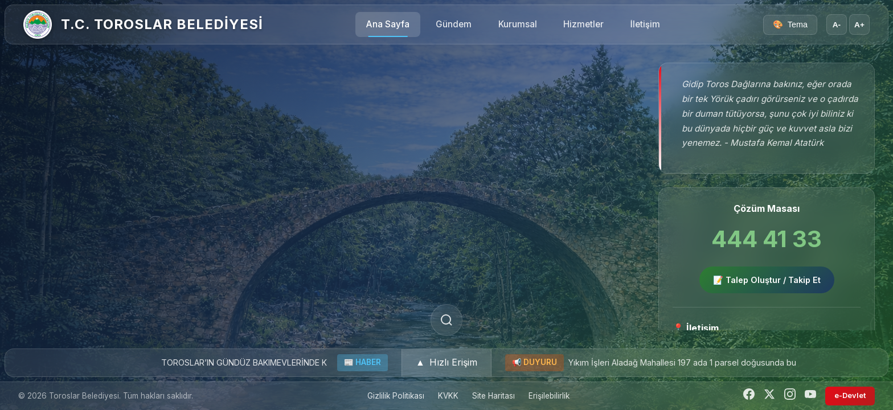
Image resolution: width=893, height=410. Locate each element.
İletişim (645, 24)
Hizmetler (583, 24)
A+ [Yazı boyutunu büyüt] (859, 24)
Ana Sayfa (387, 24)
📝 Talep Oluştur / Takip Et (767, 280)
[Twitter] (769, 396)
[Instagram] (790, 396)
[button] (446, 362)
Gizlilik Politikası (395, 395)
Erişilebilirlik (549, 395)
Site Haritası (493, 395)
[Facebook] (749, 396)
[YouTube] (810, 396)
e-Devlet (850, 395)
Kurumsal (517, 24)
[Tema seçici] (790, 25)
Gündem (454, 24)
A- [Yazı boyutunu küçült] (837, 24)
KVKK (448, 395)
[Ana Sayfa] (37, 24)
